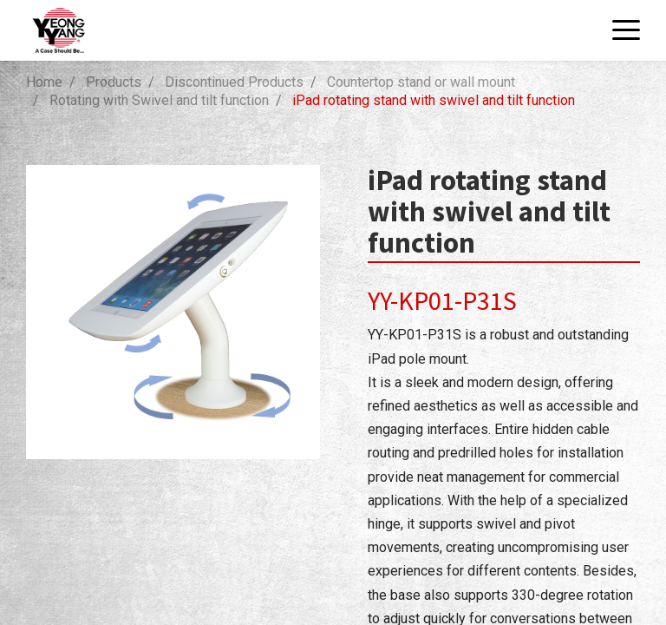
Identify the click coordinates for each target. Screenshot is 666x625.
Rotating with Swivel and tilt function (159, 100)
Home (44, 82)
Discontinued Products (234, 82)
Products (113, 82)
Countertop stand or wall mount (421, 82)
